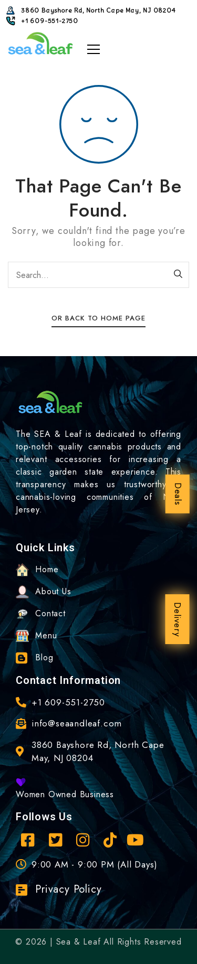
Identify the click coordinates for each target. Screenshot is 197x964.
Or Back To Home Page (98, 318)
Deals (178, 494)
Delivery (177, 619)
